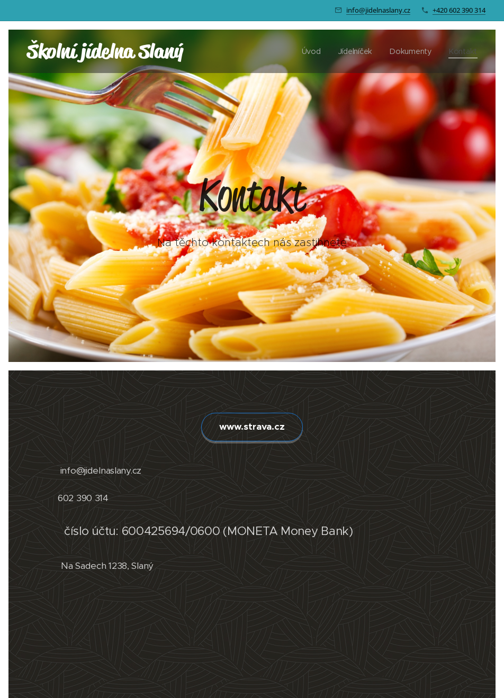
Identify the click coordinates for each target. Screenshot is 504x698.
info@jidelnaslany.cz (378, 10)
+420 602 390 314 (459, 10)
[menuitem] (315, 51)
